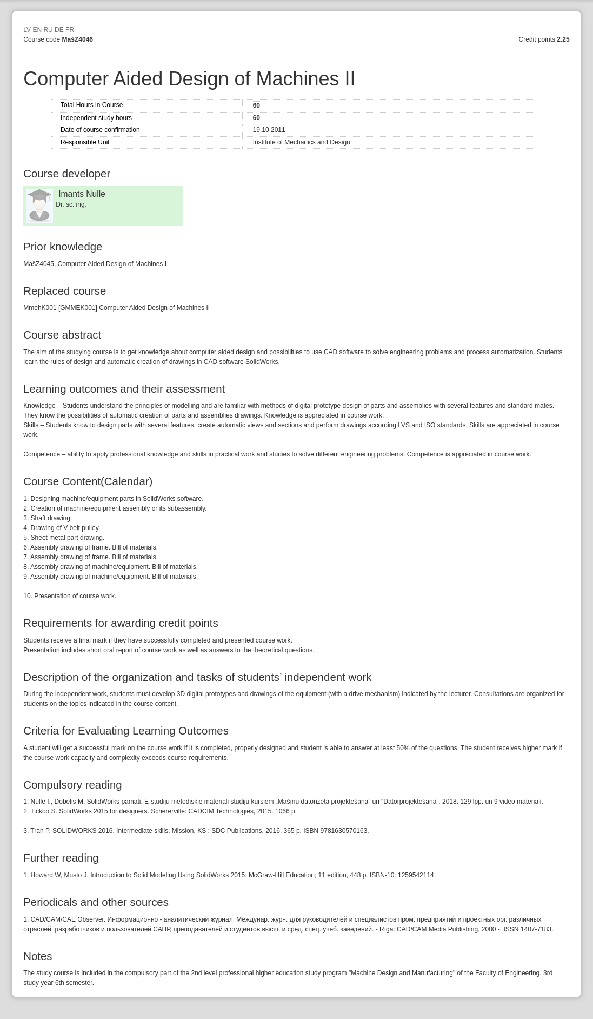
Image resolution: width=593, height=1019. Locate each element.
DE (59, 30)
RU (47, 30)
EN (37, 30)
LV (27, 30)
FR (69, 30)
